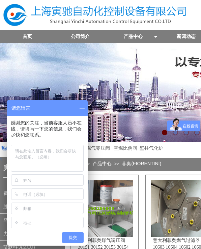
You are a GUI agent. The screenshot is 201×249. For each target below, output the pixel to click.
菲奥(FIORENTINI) (141, 163)
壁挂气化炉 (150, 148)
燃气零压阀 (98, 148)
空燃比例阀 (125, 148)
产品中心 (102, 163)
